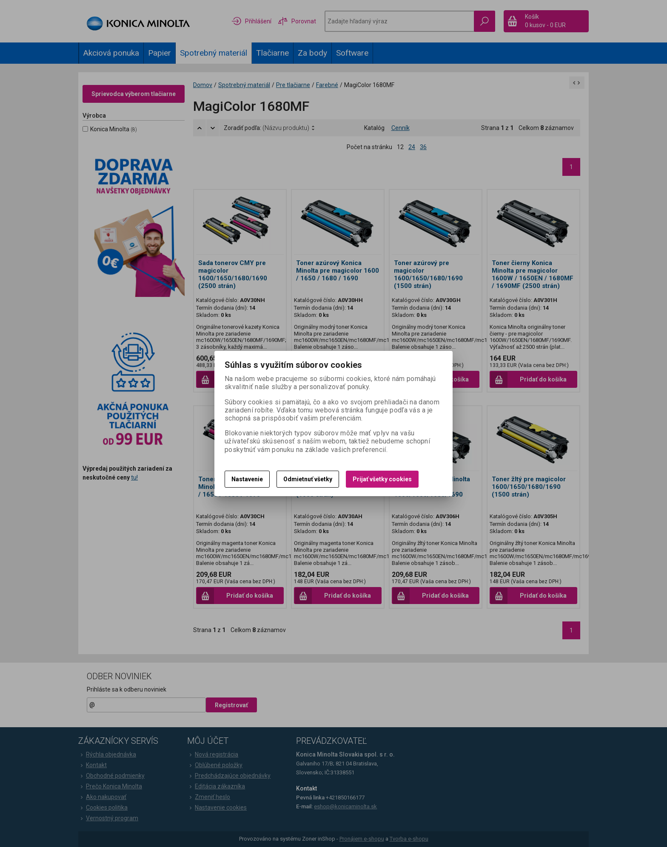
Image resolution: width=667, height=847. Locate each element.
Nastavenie (247, 479)
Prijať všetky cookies (382, 479)
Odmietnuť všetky (307, 479)
